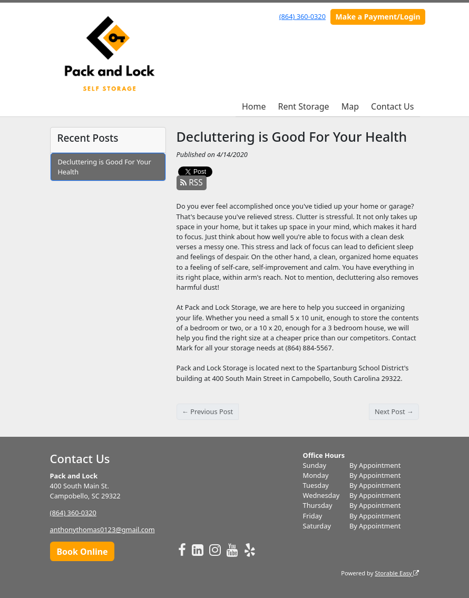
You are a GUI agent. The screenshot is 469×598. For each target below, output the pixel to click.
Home (254, 106)
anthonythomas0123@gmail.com (102, 529)
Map (350, 106)
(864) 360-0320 (302, 16)
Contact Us (392, 106)
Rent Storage (303, 106)
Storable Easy (397, 573)
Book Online (82, 551)
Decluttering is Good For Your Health (104, 167)
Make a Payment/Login (378, 17)
